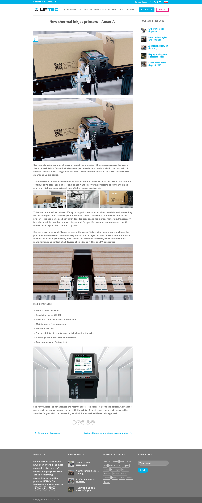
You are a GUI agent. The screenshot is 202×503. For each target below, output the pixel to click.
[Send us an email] (152, 2)
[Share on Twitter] (78, 422)
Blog (107, 9)
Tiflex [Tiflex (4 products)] (121, 478)
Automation (86, 9)
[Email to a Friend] (83, 422)
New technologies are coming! (157, 38)
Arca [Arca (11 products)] (122, 462)
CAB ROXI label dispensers (156, 30)
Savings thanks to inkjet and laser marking (108, 433)
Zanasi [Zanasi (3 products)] (106, 482)
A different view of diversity (158, 47)
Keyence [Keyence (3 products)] (107, 474)
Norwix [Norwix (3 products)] (107, 478)
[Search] (64, 9)
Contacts (129, 9)
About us (117, 9)
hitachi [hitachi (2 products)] (125, 470)
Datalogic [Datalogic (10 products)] (115, 470)
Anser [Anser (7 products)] (115, 462)
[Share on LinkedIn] (92, 422)
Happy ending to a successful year (157, 55)
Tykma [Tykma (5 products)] (129, 478)
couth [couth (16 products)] (106, 470)
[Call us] (155, 2)
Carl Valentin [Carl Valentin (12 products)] (114, 466)
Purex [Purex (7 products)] (114, 478)
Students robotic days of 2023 (157, 64)
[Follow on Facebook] (150, 2)
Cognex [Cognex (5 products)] (126, 466)
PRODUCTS (72, 9)
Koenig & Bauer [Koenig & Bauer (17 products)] (119, 474)
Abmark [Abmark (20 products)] (107, 462)
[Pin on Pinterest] (88, 422)
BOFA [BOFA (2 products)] (129, 462)
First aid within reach (46, 433)
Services (99, 9)
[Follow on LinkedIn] (157, 2)
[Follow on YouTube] (160, 2)
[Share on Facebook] (74, 422)
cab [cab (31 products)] (105, 466)
